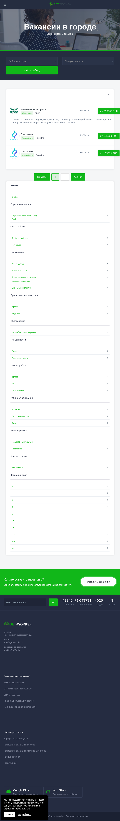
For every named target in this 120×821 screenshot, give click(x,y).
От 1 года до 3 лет (20, 238)
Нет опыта (16, 245)
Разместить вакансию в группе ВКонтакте (25, 750)
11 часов (16, 409)
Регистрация (10, 763)
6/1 (13, 383)
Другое (15, 307)
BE (13, 521)
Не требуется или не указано (24, 332)
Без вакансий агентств (21, 288)
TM (13, 541)
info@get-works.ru (13, 642)
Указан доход (18, 263)
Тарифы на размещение (16, 738)
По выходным (18, 390)
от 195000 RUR (109, 136)
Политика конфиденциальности (20, 707)
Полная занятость (20, 358)
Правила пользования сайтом (19, 700)
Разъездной (17, 449)
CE (13, 527)
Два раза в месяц (19, 467)
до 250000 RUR (109, 111)
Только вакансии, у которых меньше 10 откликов (24, 279)
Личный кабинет (12, 756)
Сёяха (14, 197)
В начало (42, 177)
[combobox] (32, 61)
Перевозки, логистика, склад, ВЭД (24, 217)
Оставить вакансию (98, 581)
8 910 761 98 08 (12, 649)
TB (13, 548)
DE (13, 534)
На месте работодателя (22, 442)
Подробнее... (24, 814)
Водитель (16, 313)
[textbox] (32, 61)
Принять (9, 814)
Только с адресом (19, 270)
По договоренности (20, 416)
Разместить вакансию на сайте (19, 744)
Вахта (14, 351)
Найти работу (32, 70)
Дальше (78, 177)
